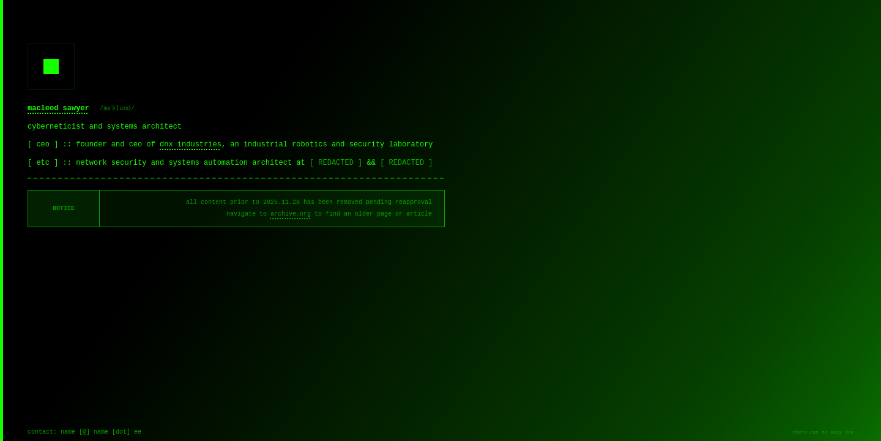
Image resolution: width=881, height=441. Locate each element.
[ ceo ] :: (52, 144)
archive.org (290, 214)
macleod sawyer (58, 108)
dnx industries (190, 144)
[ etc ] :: (52, 163)
